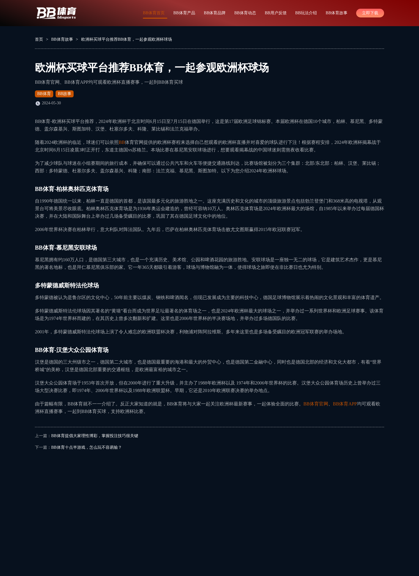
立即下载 (370, 13)
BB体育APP (345, 403)
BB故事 (65, 94)
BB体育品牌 (215, 13)
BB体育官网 (315, 403)
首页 (39, 39)
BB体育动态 (245, 13)
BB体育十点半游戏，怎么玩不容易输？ (86, 447)
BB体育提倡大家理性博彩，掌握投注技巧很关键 (94, 436)
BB (122, 142)
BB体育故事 (336, 13)
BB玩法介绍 (306, 13)
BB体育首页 (154, 13)
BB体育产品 (184, 13)
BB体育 (44, 94)
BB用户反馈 (276, 13)
